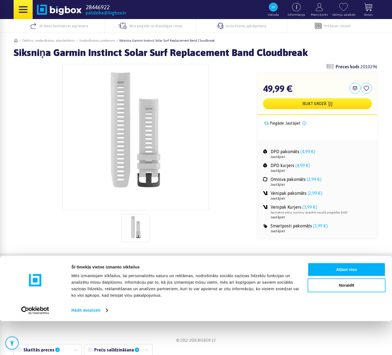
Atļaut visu (346, 303)
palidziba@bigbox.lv (106, 12)
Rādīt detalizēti (85, 344)
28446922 (98, 7)
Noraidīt (346, 319)
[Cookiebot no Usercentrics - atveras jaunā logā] (35, 344)
